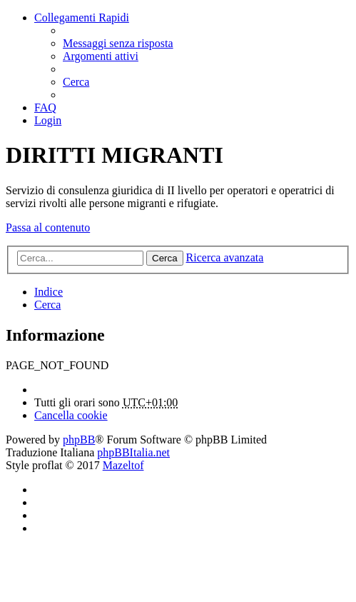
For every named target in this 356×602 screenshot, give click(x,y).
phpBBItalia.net (133, 452)
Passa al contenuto (48, 227)
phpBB (79, 439)
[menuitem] (118, 43)
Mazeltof (123, 465)
